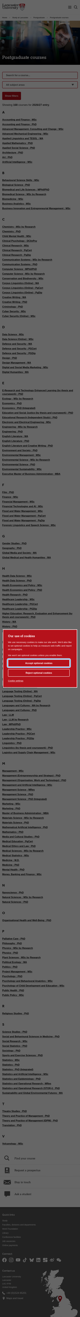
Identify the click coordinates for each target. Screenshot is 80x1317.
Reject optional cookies (39, 673)
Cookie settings (15, 680)
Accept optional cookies (38, 663)
